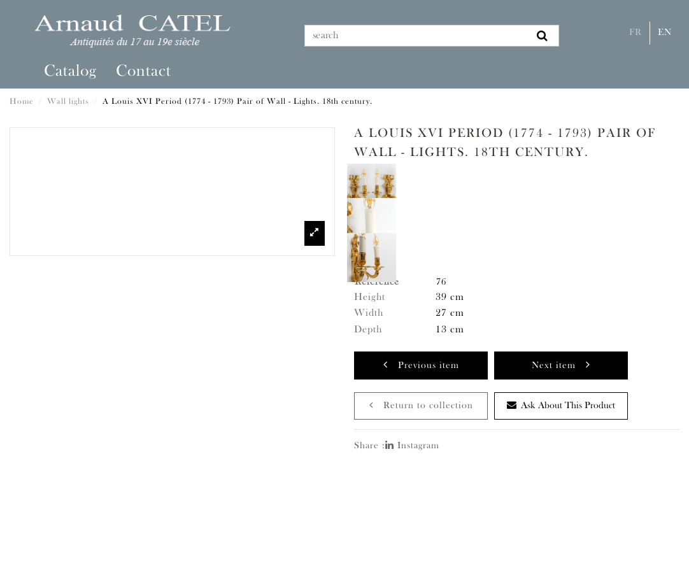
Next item (561, 364)
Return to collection (421, 405)
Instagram (412, 446)
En (665, 33)
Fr (635, 33)
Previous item (421, 364)
